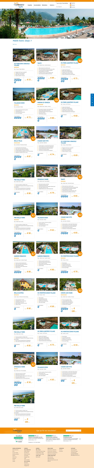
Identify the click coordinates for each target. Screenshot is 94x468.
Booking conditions (16, 454)
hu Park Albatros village (40, 452)
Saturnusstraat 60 (74, 449)
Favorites (73, 7)
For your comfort (15, 452)
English (72, 3)
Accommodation (37, 5)
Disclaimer (14, 458)
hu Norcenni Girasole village (40, 451)
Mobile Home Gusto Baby (52, 454)
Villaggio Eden (26, 465)
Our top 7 (60, 449)
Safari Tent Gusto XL (51, 458)
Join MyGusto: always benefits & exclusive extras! (46, 0)
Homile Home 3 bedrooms (52, 451)
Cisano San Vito (26, 464)
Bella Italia (26, 462)
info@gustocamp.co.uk (75, 455)
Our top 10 (61, 451)
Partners (14, 455)
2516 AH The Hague (74, 451)
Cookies (14, 461)
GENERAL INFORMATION (17, 448)
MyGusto (73, 5)
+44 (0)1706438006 (63, 3)
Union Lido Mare (27, 459)
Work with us (15, 456)
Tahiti (25, 458)
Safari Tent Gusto (50, 457)
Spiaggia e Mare (26, 456)
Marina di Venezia (27, 454)
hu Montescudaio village (40, 454)
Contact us (52, 5)
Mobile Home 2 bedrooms (52, 449)
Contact (14, 459)
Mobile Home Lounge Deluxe (52, 452)
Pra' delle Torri (26, 452)
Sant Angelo (26, 455)
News (13, 451)
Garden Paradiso (26, 451)
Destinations (44, 5)
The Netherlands (73, 452)
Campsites (30, 5)
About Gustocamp (15, 449)
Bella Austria (38, 456)
